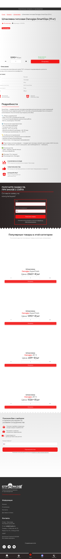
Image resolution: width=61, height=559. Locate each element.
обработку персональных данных (34, 221)
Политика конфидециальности (11, 494)
